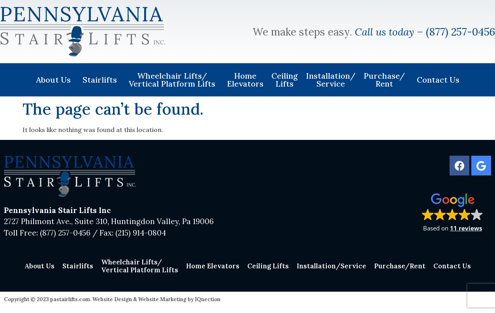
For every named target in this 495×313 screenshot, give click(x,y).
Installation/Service (331, 80)
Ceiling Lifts (284, 80)
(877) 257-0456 (460, 31)
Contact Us (438, 80)
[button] (452, 211)
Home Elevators (245, 80)
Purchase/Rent (386, 80)
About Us (55, 80)
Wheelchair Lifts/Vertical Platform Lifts (174, 80)
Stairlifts (102, 80)
